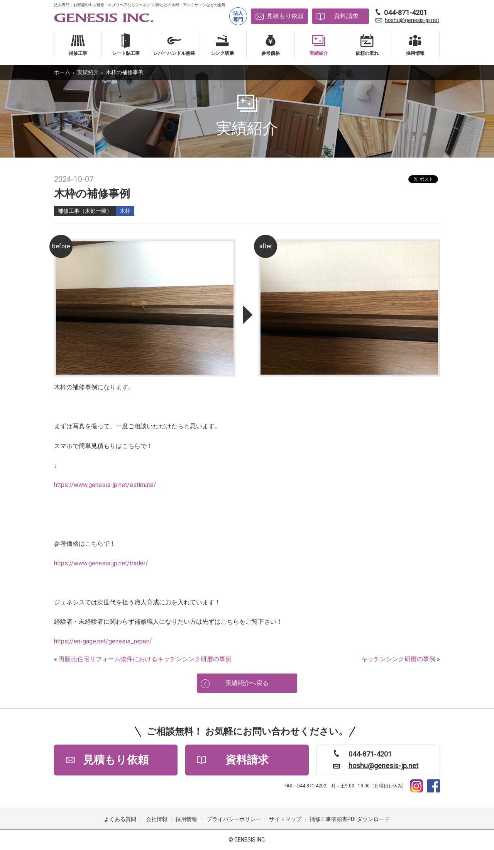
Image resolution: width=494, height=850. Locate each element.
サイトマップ (285, 819)
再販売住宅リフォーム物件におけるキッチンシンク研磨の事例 (145, 659)
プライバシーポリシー (234, 819)
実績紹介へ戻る (247, 683)
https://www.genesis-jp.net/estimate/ (105, 485)
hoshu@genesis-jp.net (412, 20)
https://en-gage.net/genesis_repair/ (103, 641)
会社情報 (156, 819)
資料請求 (346, 16)
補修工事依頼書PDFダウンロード (349, 819)
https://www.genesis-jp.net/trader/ (101, 563)
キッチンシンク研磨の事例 (398, 659)
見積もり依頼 (285, 16)
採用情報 (186, 819)
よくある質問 (120, 819)
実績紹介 (88, 72)
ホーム (62, 72)
